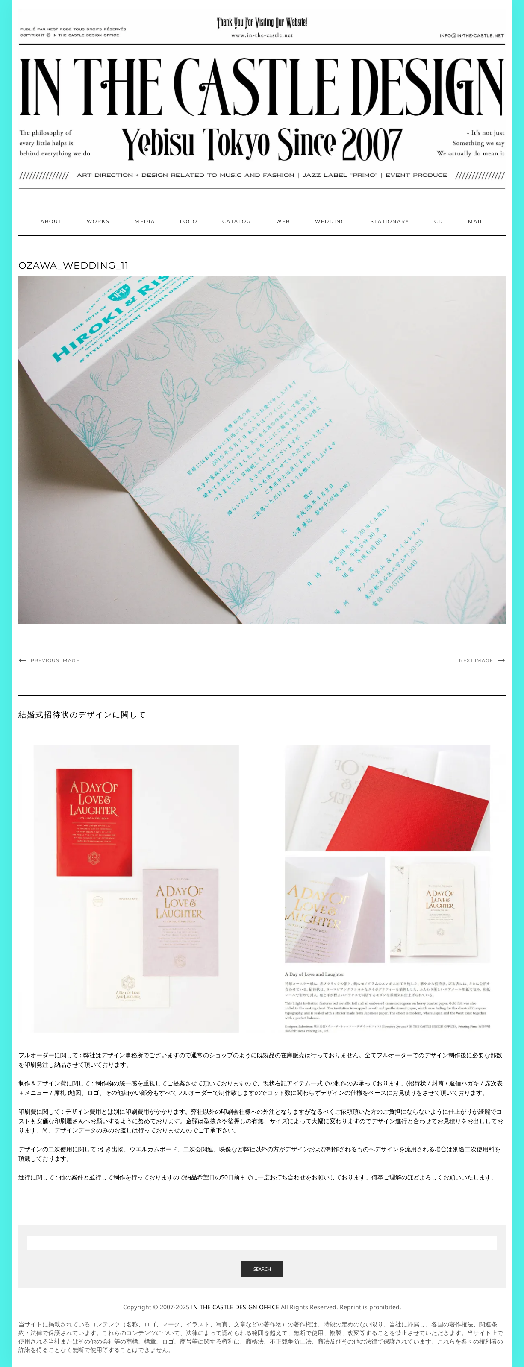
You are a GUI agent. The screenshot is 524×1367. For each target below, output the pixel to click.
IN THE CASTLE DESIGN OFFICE (235, 1307)
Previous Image (55, 660)
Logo (188, 221)
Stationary (390, 221)
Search (262, 1269)
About (51, 221)
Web (283, 221)
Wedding (330, 221)
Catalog (236, 221)
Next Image (476, 660)
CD (438, 221)
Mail (475, 221)
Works (98, 221)
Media (145, 221)
